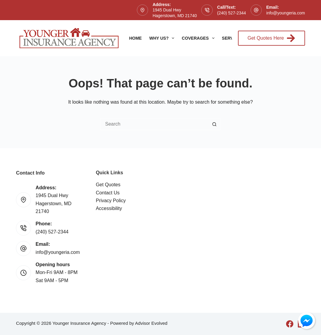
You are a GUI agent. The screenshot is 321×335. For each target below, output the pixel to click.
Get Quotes (108, 184)
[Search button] (214, 124)
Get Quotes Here (271, 38)
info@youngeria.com (285, 13)
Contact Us (107, 192)
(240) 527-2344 (231, 13)
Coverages (199, 38)
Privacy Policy (111, 200)
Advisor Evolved (151, 323)
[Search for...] (154, 124)
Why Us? (163, 38)
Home (135, 38)
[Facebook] (289, 323)
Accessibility (109, 208)
